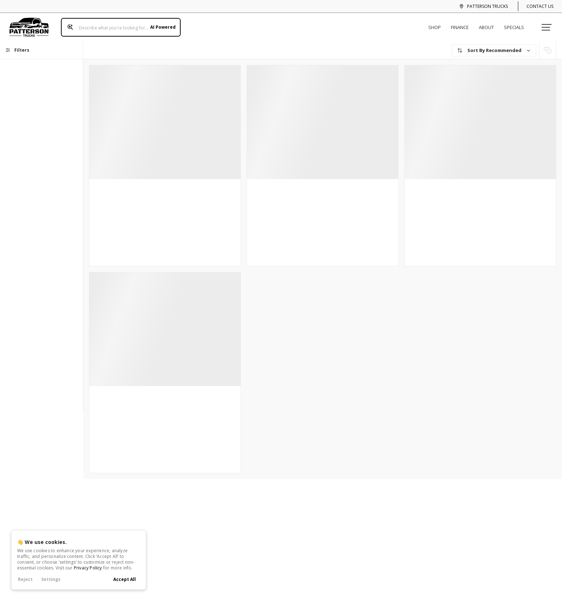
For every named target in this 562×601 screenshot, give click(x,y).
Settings (51, 579)
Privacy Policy (88, 568)
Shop (437, 24)
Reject (25, 579)
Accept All (124, 579)
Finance (463, 24)
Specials (517, 24)
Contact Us (540, 6)
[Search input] (118, 24)
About (489, 24)
